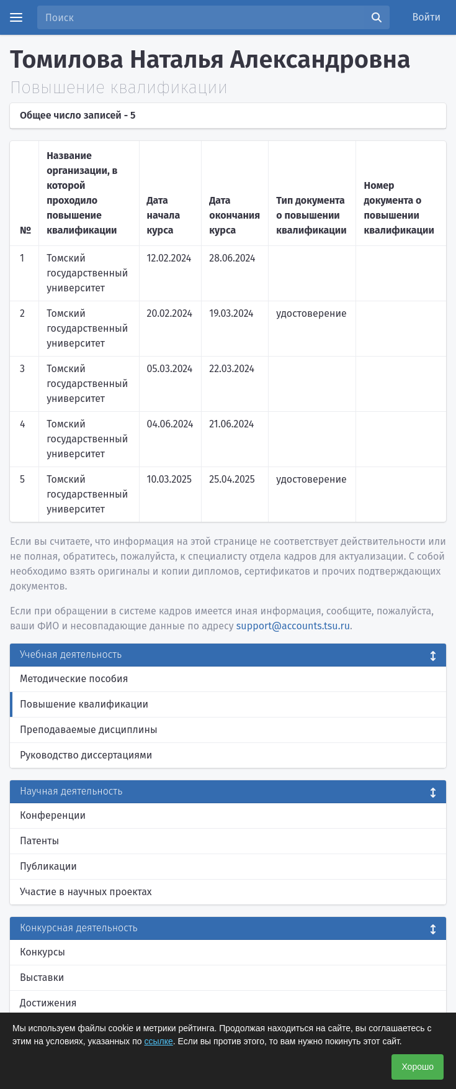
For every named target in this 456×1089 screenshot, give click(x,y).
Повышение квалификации (84, 704)
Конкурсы (42, 952)
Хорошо (417, 1067)
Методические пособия (74, 679)
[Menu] (16, 17)
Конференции (53, 815)
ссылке (159, 1041)
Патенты (39, 841)
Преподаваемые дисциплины (89, 730)
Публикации (48, 866)
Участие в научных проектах (86, 892)
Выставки (42, 977)
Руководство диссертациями (86, 755)
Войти (427, 17)
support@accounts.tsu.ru (293, 626)
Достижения (48, 1003)
